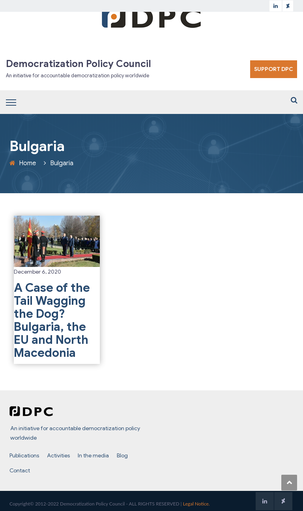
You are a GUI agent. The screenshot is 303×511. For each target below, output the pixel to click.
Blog (122, 455)
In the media (93, 455)
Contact (19, 470)
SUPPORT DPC (273, 69)
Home (27, 163)
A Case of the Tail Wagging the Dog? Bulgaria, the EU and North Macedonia (52, 320)
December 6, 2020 (37, 271)
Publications (24, 455)
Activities (58, 455)
